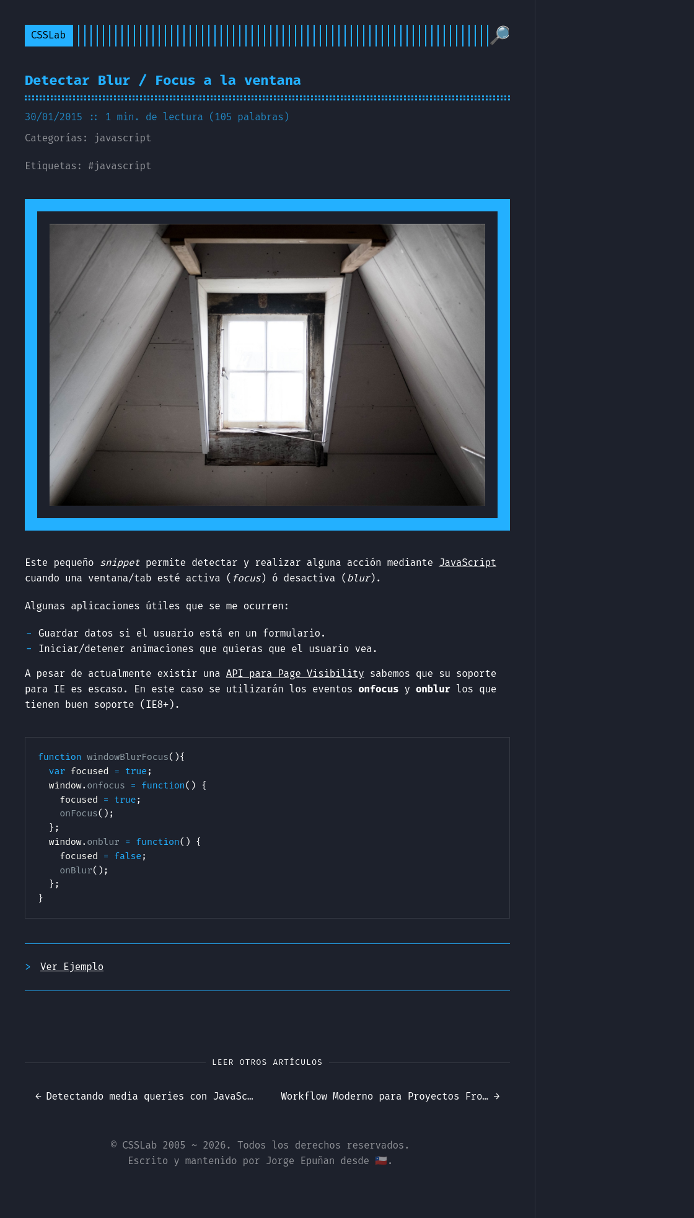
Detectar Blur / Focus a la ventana (163, 80)
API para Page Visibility (295, 673)
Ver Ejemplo (71, 966)
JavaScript (467, 562)
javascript (122, 137)
